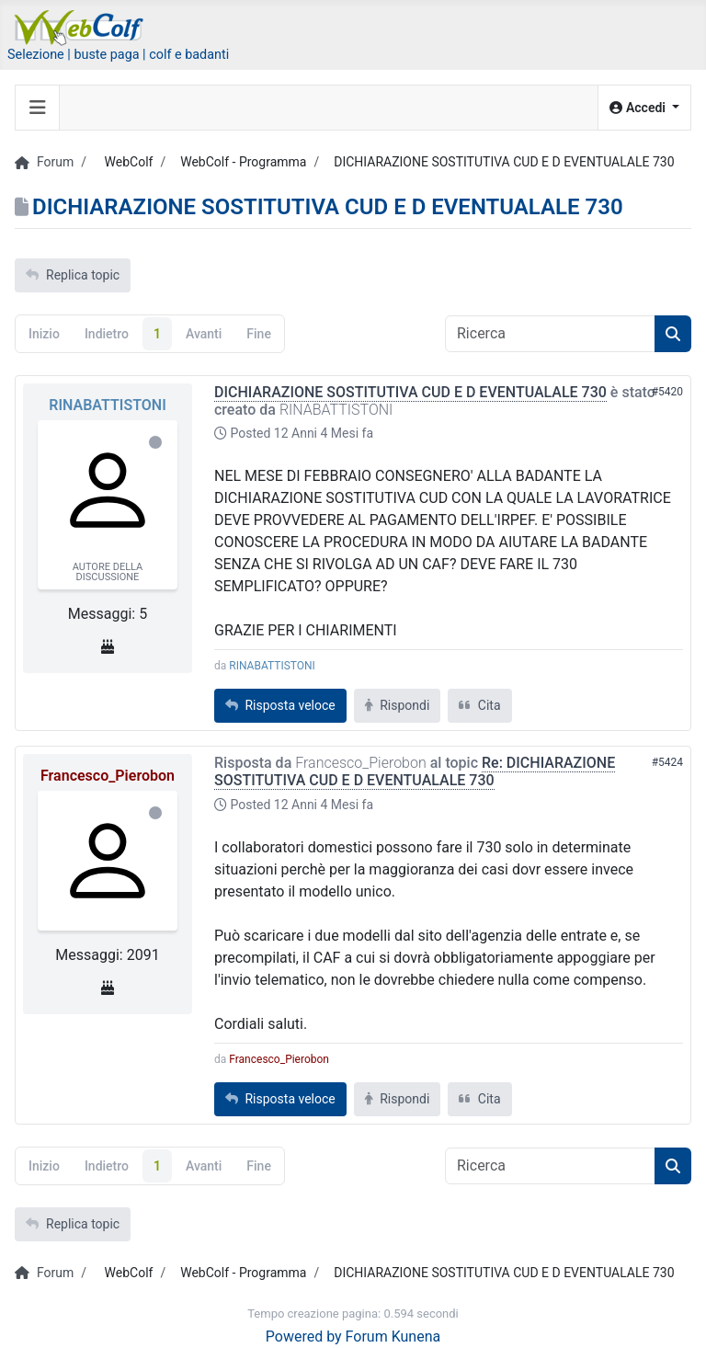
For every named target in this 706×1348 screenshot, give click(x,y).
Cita (479, 705)
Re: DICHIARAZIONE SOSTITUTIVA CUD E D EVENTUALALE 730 (414, 771)
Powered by (304, 1336)
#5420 (667, 391)
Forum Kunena (393, 1336)
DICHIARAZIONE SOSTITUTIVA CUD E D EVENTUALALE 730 (410, 392)
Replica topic (73, 275)
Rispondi (397, 705)
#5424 (667, 762)
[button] (644, 108)
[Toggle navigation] (38, 108)
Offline (155, 442)
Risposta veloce (280, 705)
